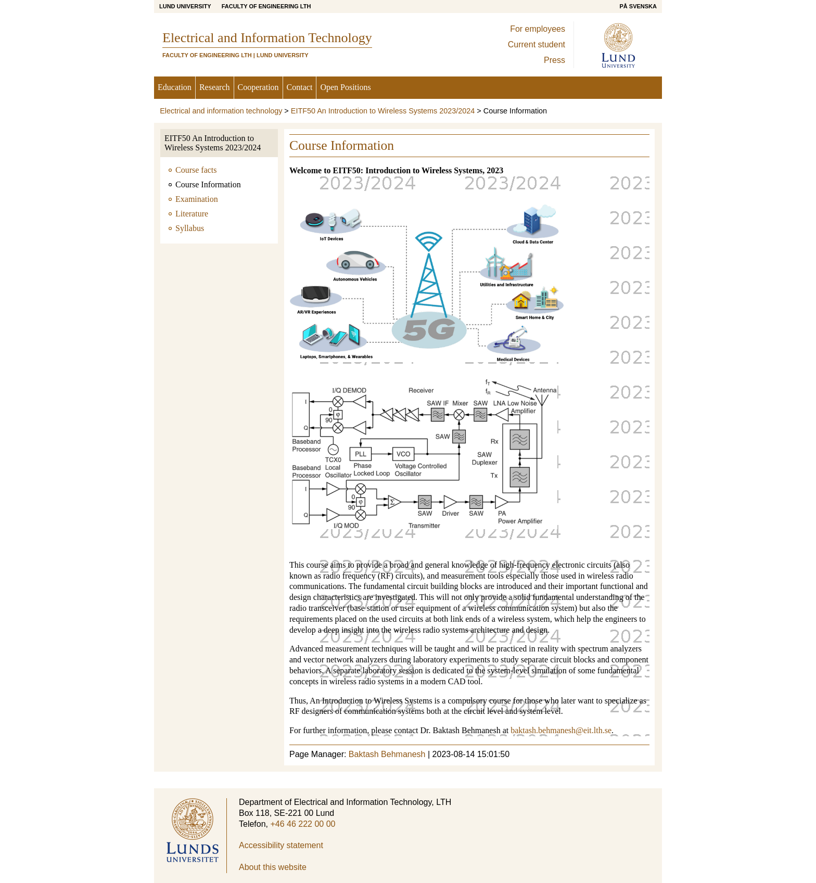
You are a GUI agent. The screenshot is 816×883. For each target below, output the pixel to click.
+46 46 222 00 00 (302, 824)
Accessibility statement (281, 845)
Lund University (185, 6)
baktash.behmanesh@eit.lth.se (561, 730)
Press (554, 60)
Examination (196, 199)
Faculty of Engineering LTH (266, 6)
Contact (300, 87)
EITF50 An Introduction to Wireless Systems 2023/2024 (383, 111)
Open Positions (345, 87)
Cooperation (258, 87)
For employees (537, 28)
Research (214, 87)
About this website (273, 867)
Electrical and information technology (221, 111)
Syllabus (189, 228)
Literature (191, 213)
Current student (536, 44)
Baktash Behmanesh (387, 754)
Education (175, 87)
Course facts (196, 169)
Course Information (208, 184)
